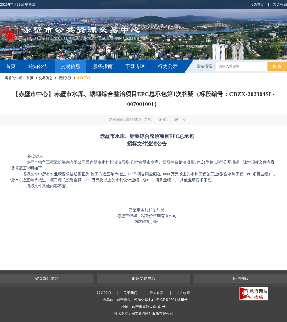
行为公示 (168, 66)
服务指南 (103, 66)
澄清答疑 (65, 78)
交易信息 (70, 66)
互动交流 (17, 79)
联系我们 (104, 293)
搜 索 (277, 66)
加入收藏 (280, 4)
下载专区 (135, 66)
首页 (11, 66)
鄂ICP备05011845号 (172, 300)
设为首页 (257, 4)
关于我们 (130, 293)
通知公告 (38, 66)
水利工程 (84, 78)
